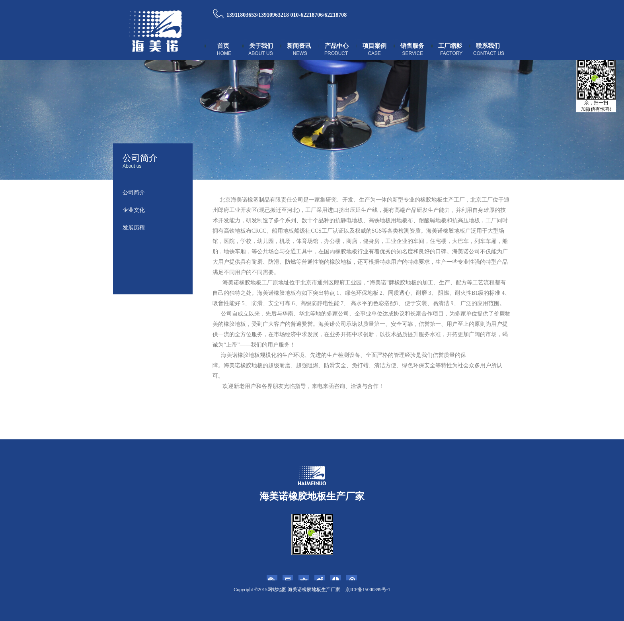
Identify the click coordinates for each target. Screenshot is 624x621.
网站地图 (277, 589)
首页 (223, 46)
